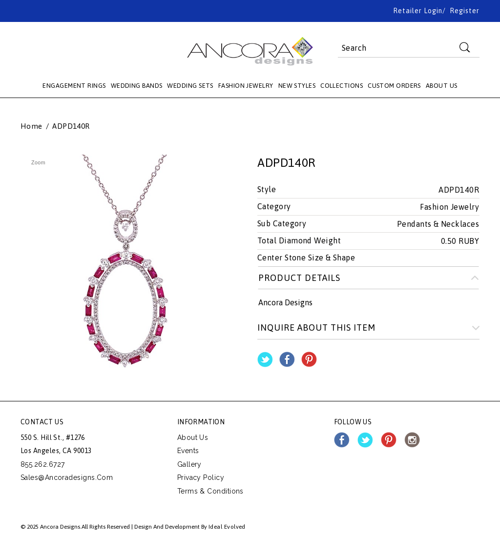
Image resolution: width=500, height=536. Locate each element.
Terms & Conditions (210, 491)
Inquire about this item (316, 327)
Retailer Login (417, 11)
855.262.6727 (42, 464)
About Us (192, 437)
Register (464, 11)
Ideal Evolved (227, 526)
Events (188, 451)
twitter (365, 440)
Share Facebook (287, 359)
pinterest (388, 440)
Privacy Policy (200, 477)
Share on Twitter (265, 359)
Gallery (189, 464)
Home (31, 126)
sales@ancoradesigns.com (67, 477)
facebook (342, 440)
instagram (412, 440)
